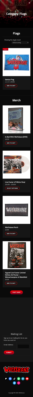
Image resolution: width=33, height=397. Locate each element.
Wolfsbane (22, 393)
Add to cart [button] (11, 85)
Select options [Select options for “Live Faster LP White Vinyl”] (12, 188)
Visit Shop (17, 292)
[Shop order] (20, 42)
